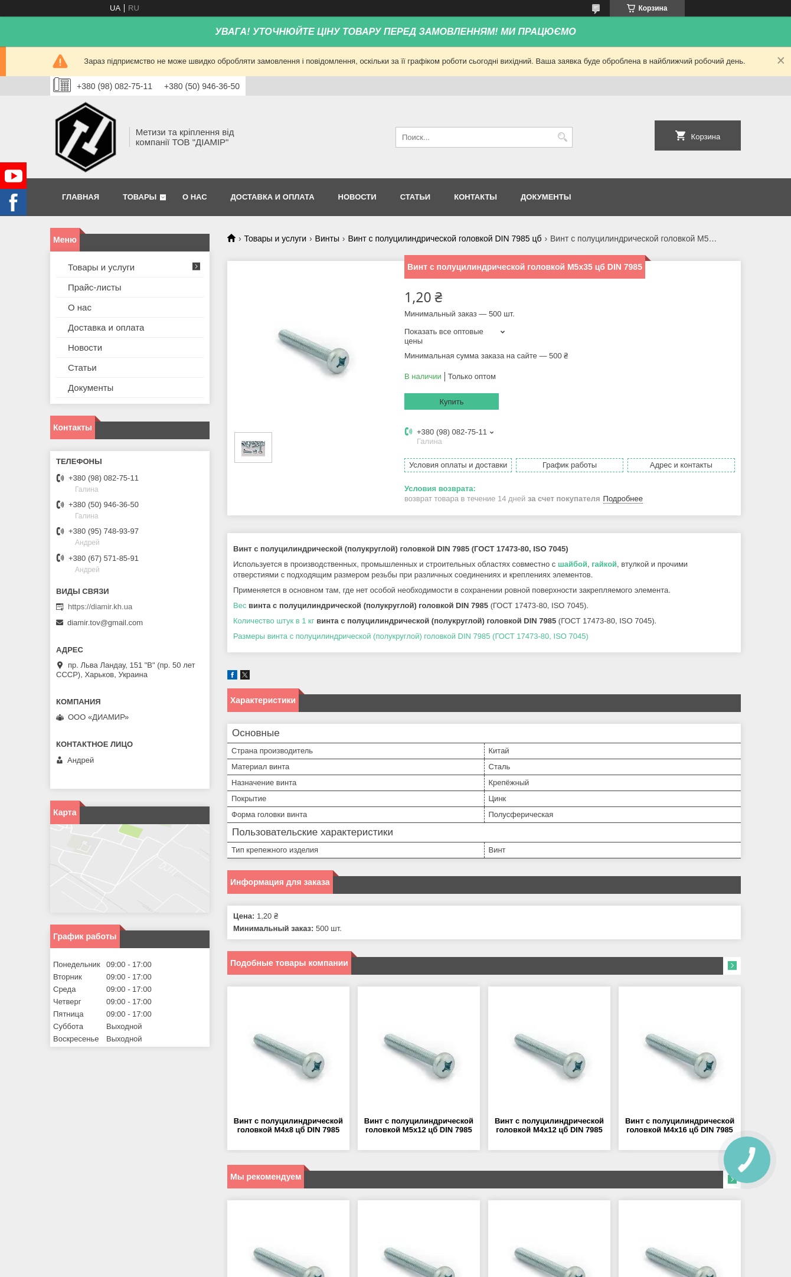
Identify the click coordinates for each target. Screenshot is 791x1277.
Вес (239, 605)
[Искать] (562, 137)
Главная (80, 196)
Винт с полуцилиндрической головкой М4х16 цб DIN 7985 (679, 1125)
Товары (139, 196)
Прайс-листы (95, 287)
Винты (327, 238)
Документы (546, 196)
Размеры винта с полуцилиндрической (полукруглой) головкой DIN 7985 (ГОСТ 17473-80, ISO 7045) (411, 636)
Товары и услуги (275, 238)
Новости (357, 196)
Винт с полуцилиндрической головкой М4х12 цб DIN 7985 (549, 1125)
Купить (451, 401)
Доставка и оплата (273, 196)
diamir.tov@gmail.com (105, 622)
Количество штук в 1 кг (274, 620)
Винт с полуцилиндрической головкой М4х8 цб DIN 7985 (288, 1125)
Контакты (475, 196)
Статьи (415, 196)
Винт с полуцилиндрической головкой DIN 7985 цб (444, 238)
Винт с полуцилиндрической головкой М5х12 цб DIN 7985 (418, 1125)
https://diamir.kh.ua (100, 606)
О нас (194, 196)
